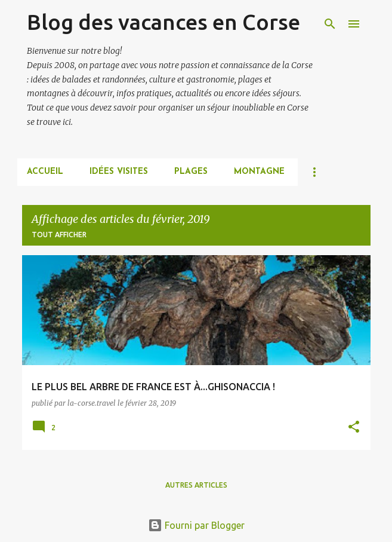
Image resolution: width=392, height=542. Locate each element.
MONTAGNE (259, 171)
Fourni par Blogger (196, 525)
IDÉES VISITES (118, 171)
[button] (354, 427)
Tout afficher (59, 234)
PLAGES (191, 171)
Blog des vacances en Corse (163, 22)
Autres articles (196, 485)
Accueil (45, 171)
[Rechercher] (330, 24)
